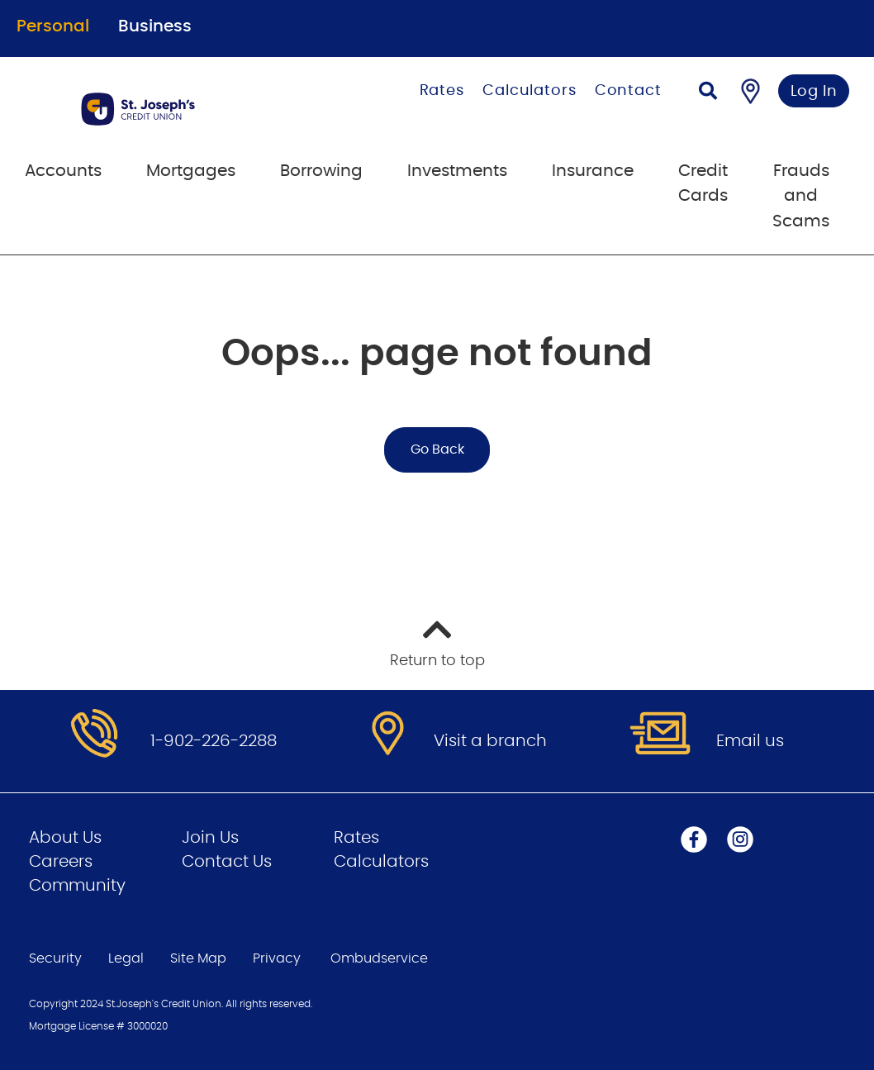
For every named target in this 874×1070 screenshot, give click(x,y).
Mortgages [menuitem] (190, 171)
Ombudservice (380, 958)
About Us (65, 838)
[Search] (708, 93)
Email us (750, 741)
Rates (442, 90)
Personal (53, 26)
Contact (628, 90)
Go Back (437, 449)
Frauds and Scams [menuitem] (800, 196)
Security (55, 958)
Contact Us (227, 862)
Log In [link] (814, 91)
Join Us (210, 838)
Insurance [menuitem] (593, 171)
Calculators (529, 90)
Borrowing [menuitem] (321, 171)
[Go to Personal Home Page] (177, 109)
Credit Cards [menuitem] (703, 183)
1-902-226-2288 (213, 741)
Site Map (198, 958)
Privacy (277, 958)
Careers (61, 862)
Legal (126, 958)
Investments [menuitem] (457, 171)
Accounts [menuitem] (63, 171)
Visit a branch (490, 741)
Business (155, 26)
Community (77, 885)
